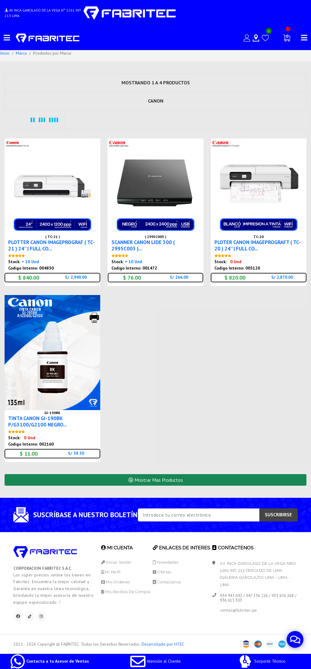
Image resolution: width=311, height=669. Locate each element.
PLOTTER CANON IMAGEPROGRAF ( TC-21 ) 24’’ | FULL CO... (51, 245)
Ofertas (162, 572)
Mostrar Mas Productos (155, 480)
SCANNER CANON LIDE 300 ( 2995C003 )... (143, 245)
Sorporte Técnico (261, 661)
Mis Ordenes (115, 582)
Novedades (165, 562)
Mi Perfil (111, 572)
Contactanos (167, 582)
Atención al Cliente (155, 661)
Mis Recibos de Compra (126, 591)
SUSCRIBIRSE (278, 515)
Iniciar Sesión (116, 562)
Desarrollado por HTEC (163, 644)
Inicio (4, 53)
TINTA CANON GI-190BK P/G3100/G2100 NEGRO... (37, 421)
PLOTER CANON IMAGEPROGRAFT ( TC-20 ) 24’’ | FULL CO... (257, 245)
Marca (21, 53)
